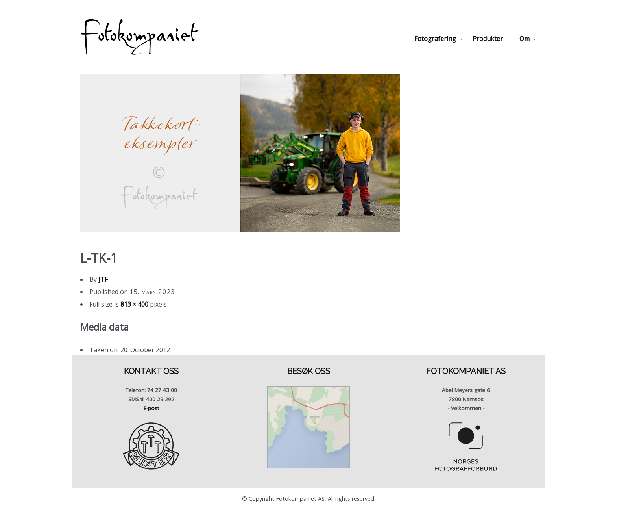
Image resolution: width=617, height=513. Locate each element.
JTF (103, 279)
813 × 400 (134, 304)
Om (524, 38)
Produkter (488, 38)
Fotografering (435, 38)
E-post (151, 408)
